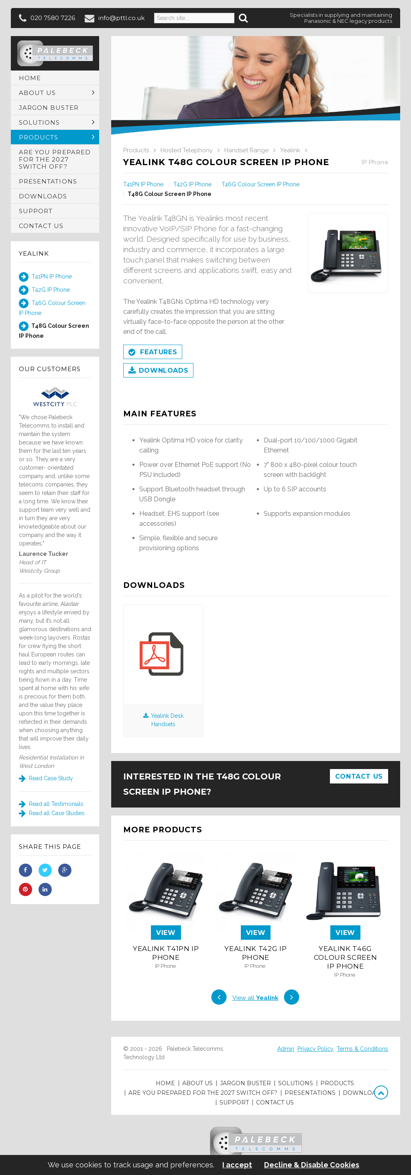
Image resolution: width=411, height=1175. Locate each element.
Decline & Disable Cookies (311, 1165)
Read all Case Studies (52, 813)
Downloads (158, 371)
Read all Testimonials (51, 804)
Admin (285, 1049)
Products (136, 150)
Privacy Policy (315, 1049)
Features (152, 352)
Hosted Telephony (187, 150)
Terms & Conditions (362, 1049)
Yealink (34, 253)
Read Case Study (46, 778)
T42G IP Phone (44, 290)
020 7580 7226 (53, 18)
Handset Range (246, 150)
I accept (237, 1165)
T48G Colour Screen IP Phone (54, 330)
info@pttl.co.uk (121, 18)
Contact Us (359, 776)
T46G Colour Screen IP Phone (52, 307)
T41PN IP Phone (45, 277)
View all (255, 997)
